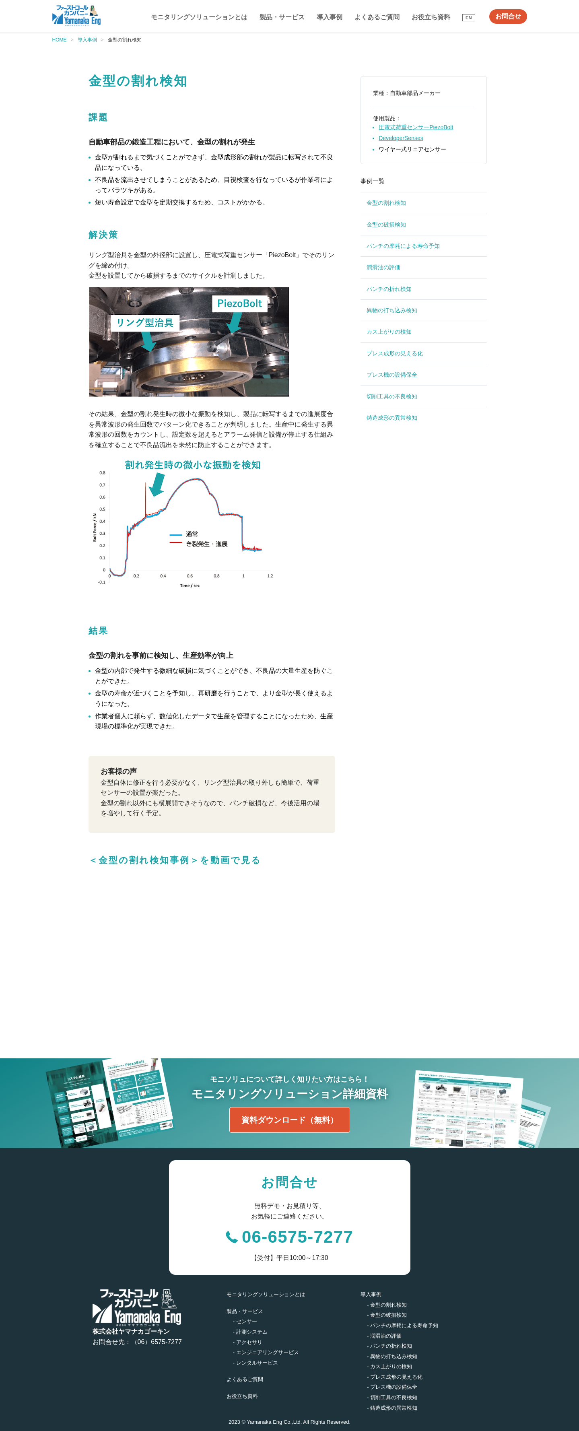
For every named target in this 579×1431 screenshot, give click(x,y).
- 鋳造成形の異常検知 (392, 1408)
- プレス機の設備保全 (392, 1387)
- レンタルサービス (255, 1363)
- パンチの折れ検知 (389, 1346)
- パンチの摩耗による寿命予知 (402, 1325)
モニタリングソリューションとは (199, 17)
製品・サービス (282, 17)
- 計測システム (250, 1332)
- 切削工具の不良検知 (392, 1397)
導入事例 (329, 17)
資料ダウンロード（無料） (289, 1120)
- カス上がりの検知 (389, 1366)
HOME (59, 40)
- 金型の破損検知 (387, 1315)
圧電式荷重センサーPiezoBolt (416, 127)
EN (469, 17)
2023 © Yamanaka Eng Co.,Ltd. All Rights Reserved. (289, 1422)
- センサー (245, 1321)
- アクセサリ (247, 1342)
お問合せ (508, 16)
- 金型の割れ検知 (387, 1305)
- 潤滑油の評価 (384, 1336)
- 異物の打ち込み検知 (392, 1356)
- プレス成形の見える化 (394, 1377)
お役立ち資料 (431, 17)
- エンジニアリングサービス (266, 1352)
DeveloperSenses (401, 138)
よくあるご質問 (377, 17)
